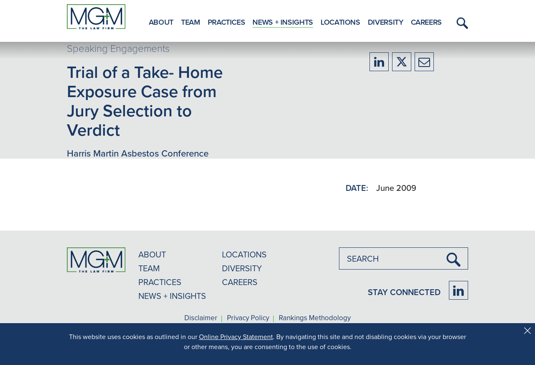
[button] (461, 23)
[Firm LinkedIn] (458, 290)
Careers (426, 22)
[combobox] (403, 258)
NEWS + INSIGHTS (172, 296)
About (161, 22)
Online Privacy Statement (236, 336)
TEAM (149, 268)
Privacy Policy (248, 318)
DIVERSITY (242, 268)
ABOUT (152, 254)
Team (190, 22)
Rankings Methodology (315, 318)
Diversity (385, 22)
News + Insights (282, 22)
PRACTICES (159, 282)
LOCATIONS (244, 254)
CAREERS (239, 282)
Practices (226, 22)
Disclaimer (200, 318)
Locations (340, 22)
